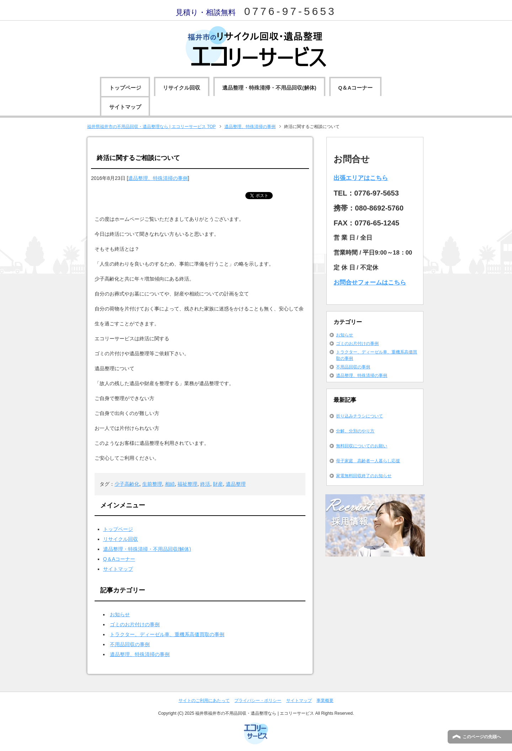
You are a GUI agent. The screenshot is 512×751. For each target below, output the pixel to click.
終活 (205, 484)
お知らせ (120, 614)
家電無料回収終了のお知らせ (363, 475)
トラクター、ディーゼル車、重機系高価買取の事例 (167, 634)
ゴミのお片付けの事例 (135, 624)
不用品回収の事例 (130, 644)
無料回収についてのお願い (361, 445)
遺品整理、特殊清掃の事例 (158, 178)
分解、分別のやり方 (355, 430)
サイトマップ (125, 107)
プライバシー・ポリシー (257, 700)
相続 (170, 484)
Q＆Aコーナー (355, 88)
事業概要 (325, 700)
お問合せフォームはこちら (370, 282)
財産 (218, 484)
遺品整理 (236, 484)
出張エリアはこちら (361, 178)
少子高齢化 (126, 484)
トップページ (125, 88)
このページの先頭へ (482, 736)
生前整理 (152, 484)
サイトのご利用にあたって (204, 700)
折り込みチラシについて (359, 416)
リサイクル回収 (181, 88)
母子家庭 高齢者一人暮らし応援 (368, 460)
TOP (151, 126)
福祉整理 (187, 484)
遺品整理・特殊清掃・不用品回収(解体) (269, 88)
